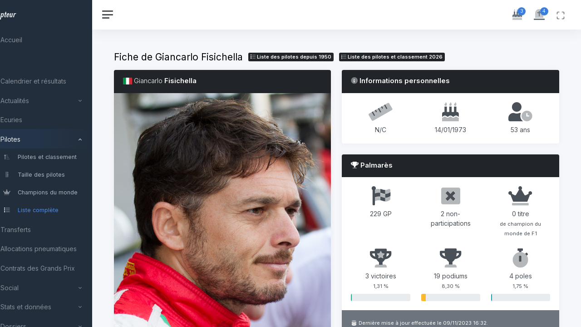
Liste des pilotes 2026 (419, 57)
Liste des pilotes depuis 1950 (318, 57)
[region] (60, 163)
